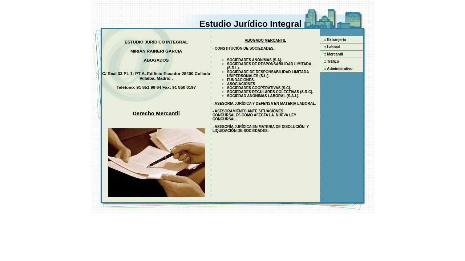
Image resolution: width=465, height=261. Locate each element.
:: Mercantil (331, 54)
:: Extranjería (333, 40)
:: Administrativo (336, 69)
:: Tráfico (329, 61)
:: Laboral (330, 47)
